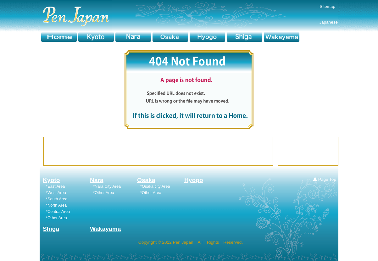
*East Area (55, 186)
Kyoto (51, 180)
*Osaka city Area (155, 186)
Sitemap (327, 6)
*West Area (56, 192)
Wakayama (105, 228)
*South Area (56, 199)
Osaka (146, 180)
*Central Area (58, 211)
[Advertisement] (158, 151)
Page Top (324, 179)
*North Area (56, 205)
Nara (96, 180)
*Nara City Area (107, 186)
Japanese (319, 22)
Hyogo (193, 180)
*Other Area (103, 192)
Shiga (51, 228)
